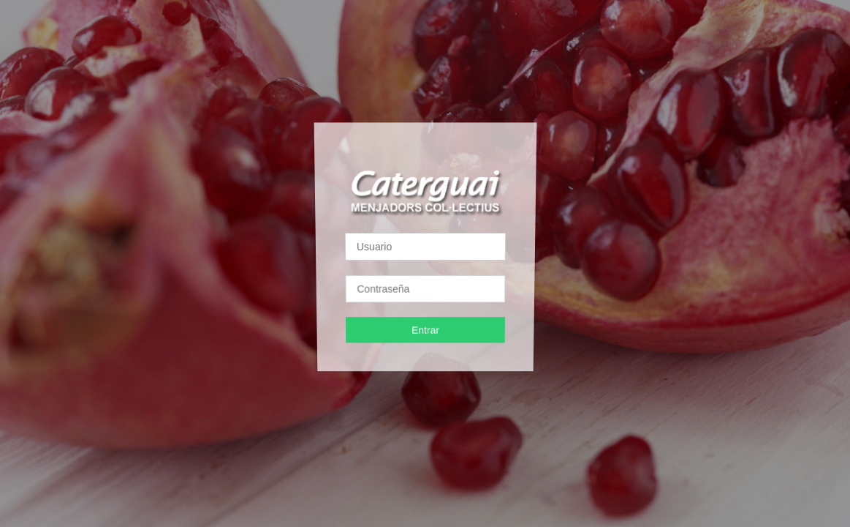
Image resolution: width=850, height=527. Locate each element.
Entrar (425, 329)
